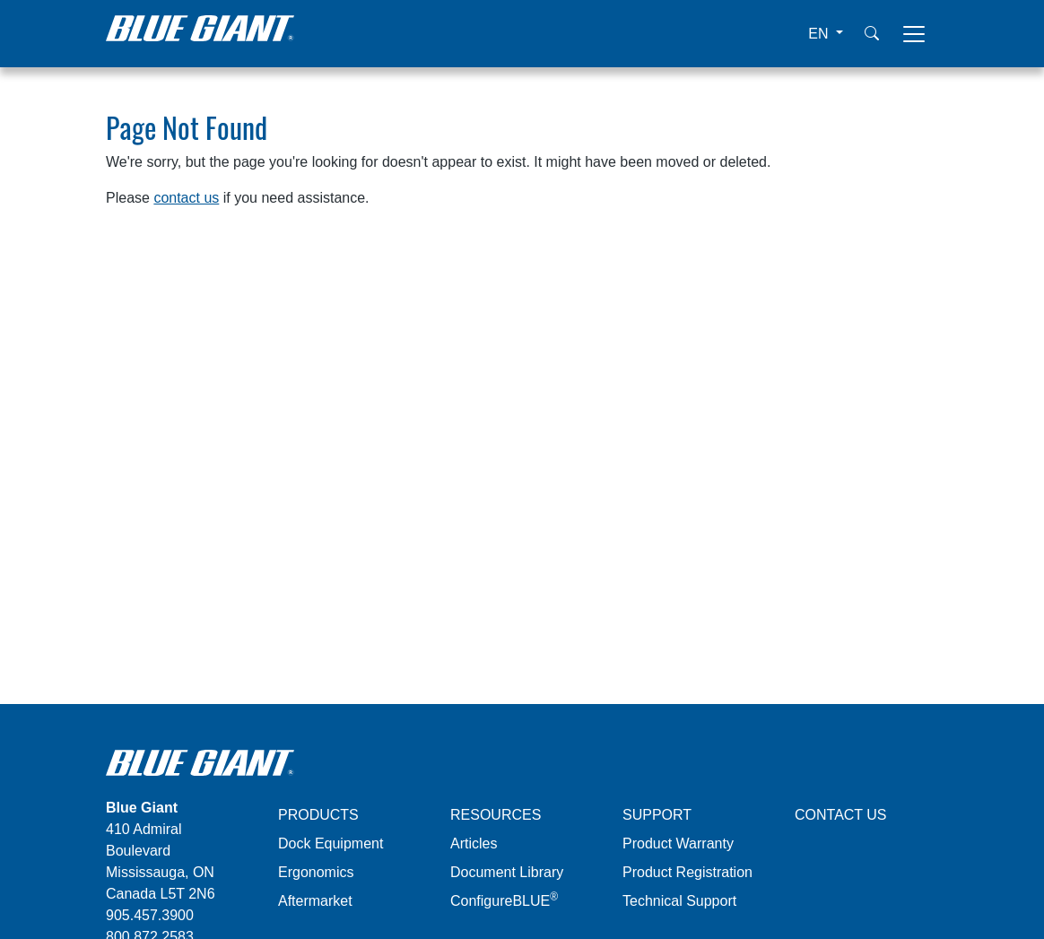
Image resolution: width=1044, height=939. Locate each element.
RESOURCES (495, 814)
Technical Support (679, 901)
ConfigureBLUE (504, 901)
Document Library (506, 872)
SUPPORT (657, 814)
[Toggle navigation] (914, 34)
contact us (186, 197)
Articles (473, 843)
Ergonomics (315, 872)
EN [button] (820, 33)
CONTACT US (841, 814)
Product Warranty (678, 843)
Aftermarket (315, 901)
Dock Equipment (330, 843)
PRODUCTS (318, 814)
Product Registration (687, 872)
